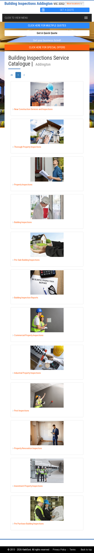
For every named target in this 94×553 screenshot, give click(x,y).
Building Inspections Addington (35, 3)
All (12, 75)
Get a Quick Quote (47, 33)
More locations (74, 3)
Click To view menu (16, 17)
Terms (73, 549)
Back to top (86, 549)
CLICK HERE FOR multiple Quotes (47, 25)
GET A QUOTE (58, 9)
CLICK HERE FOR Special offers (47, 47)
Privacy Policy (59, 549)
